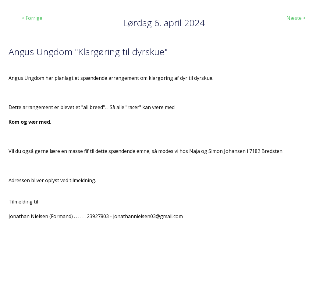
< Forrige (32, 18)
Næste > (296, 18)
